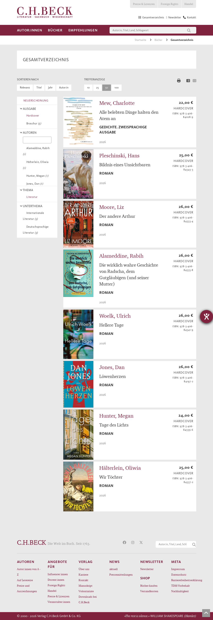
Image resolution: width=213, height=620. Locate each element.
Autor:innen (29, 30)
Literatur (31, 197)
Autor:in (63, 87)
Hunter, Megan (36, 176)
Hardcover (32, 115)
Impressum (178, 569)
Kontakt (83, 580)
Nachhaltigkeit (180, 591)
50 (106, 87)
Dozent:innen (56, 579)
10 (88, 87)
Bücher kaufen (148, 585)
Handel (188, 4)
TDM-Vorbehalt (180, 585)
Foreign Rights (169, 4)
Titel (39, 87)
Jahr (50, 87)
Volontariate (86, 591)
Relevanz (25, 87)
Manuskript (85, 585)
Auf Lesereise (25, 580)
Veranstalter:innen (59, 601)
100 (116, 87)
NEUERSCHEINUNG (35, 100)
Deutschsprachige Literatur (36, 229)
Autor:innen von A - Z (28, 571)
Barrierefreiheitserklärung (183, 580)
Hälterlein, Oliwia (36, 165)
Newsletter (146, 569)
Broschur (33, 123)
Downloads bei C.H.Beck (88, 599)
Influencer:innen (58, 574)
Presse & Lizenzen (144, 4)
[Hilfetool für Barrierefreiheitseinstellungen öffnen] (206, 316)
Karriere (83, 574)
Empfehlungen (83, 30)
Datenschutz (178, 574)
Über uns (84, 569)
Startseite (141, 40)
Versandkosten (149, 591)
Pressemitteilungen (121, 574)
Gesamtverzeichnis (182, 40)
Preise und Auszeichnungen (27, 588)
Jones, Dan (34, 183)
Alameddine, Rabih (36, 151)
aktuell (113, 569)
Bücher (55, 30)
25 (97, 87)
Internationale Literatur (33, 216)
